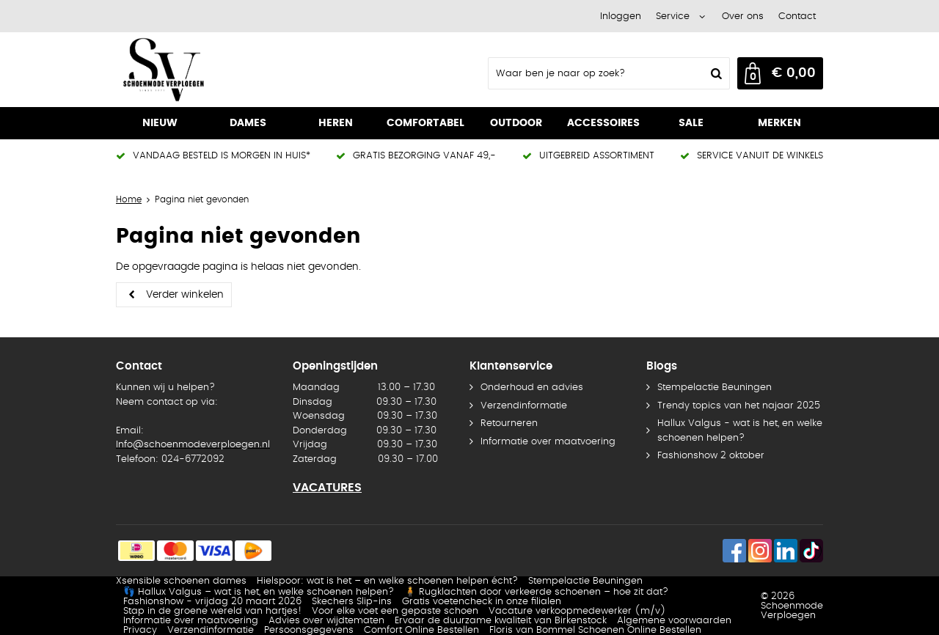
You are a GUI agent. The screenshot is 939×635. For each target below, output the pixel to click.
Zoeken (714, 73)
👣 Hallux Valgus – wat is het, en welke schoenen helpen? (258, 592)
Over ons (743, 16)
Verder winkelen (185, 295)
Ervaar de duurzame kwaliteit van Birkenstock (501, 620)
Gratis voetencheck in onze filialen (481, 601)
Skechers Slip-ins (352, 601)
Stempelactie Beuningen (714, 387)
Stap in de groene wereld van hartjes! (212, 611)
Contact (797, 16)
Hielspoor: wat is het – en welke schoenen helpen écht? (387, 581)
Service (673, 16)
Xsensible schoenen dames (181, 581)
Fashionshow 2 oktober (710, 455)
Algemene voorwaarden (674, 620)
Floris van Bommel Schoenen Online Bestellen (595, 630)
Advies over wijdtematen (326, 620)
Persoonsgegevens (309, 630)
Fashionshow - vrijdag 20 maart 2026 (212, 601)
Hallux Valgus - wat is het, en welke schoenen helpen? (739, 431)
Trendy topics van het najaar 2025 (738, 406)
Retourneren (509, 423)
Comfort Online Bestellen (421, 630)
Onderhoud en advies (532, 387)
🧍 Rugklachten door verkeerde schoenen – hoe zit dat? (536, 592)
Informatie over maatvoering (548, 442)
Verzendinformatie (524, 406)
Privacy (140, 630)
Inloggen (620, 16)
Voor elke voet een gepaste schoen (395, 611)
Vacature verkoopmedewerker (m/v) (577, 611)
